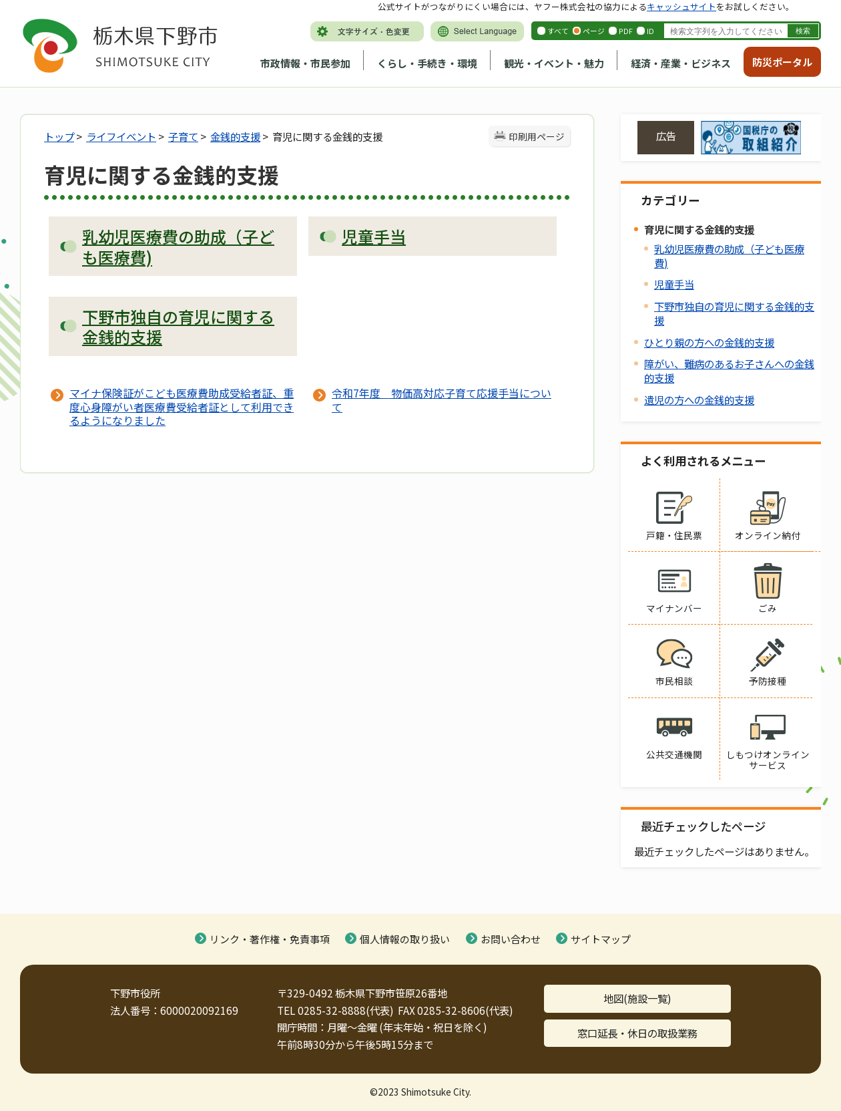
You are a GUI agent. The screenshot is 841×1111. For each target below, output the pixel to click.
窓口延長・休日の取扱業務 (637, 1032)
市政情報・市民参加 (305, 63)
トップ (59, 136)
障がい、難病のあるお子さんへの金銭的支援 (729, 370)
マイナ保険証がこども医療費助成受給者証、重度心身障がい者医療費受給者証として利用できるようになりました (181, 406)
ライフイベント (121, 136)
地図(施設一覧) (637, 998)
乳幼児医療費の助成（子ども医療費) (729, 255)
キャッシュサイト (681, 6)
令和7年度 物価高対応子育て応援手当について (441, 399)
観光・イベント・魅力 (554, 63)
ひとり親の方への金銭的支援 (709, 342)
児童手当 (674, 284)
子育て (183, 136)
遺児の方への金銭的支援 (699, 399)
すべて (558, 30)
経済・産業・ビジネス (681, 63)
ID (650, 30)
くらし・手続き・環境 (427, 63)
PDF (626, 30)
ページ (594, 30)
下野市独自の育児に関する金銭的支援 (734, 313)
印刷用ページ (537, 136)
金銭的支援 (235, 136)
